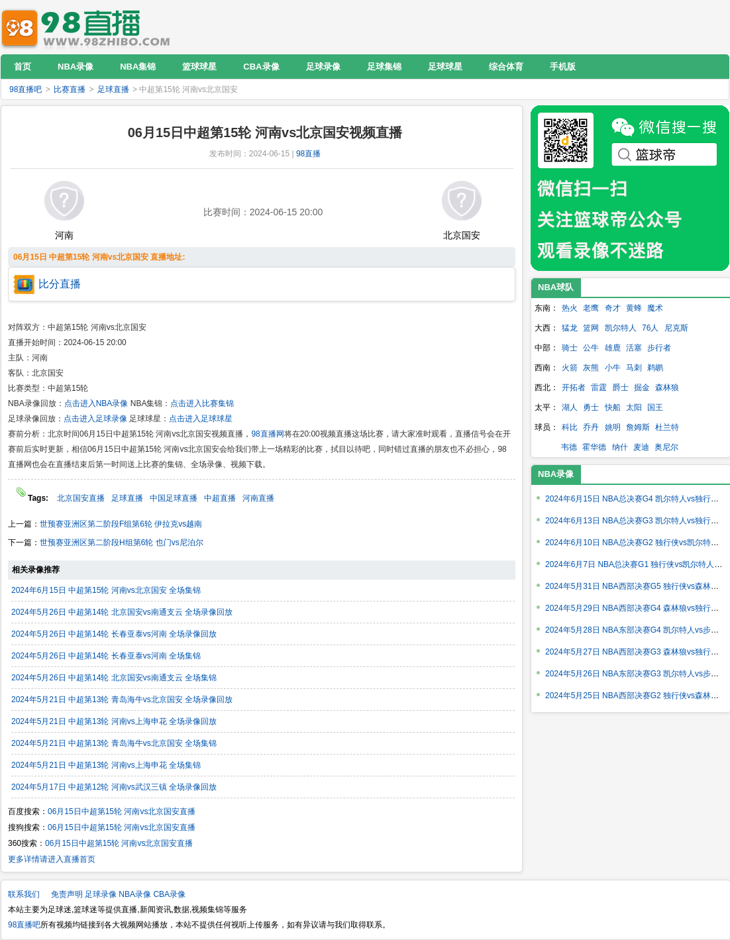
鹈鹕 (655, 367)
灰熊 (591, 367)
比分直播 (59, 283)
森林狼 (667, 387)
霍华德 (594, 447)
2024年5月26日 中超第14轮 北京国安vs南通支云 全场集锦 (114, 677)
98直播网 (267, 434)
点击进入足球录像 (95, 418)
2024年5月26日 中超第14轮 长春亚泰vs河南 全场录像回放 (114, 634)
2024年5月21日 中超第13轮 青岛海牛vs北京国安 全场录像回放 (122, 699)
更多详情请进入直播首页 (51, 859)
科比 (570, 427)
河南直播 (258, 498)
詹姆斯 (638, 427)
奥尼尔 (666, 447)
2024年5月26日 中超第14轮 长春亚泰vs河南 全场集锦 (106, 655)
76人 (650, 328)
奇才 (613, 308)
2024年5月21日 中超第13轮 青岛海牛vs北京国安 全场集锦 (114, 743)
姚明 (613, 427)
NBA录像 (556, 474)
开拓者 (574, 387)
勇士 (591, 407)
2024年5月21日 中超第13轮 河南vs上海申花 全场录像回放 (114, 721)
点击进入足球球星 (201, 418)
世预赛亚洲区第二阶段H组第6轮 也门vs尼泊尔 (121, 542)
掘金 (642, 387)
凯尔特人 (621, 328)
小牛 (613, 367)
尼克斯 (676, 328)
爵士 (621, 387)
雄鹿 (613, 347)
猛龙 (570, 328)
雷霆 (599, 387)
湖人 (570, 407)
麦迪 (641, 447)
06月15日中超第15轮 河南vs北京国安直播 (121, 811)
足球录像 (101, 894)
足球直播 (113, 89)
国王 (655, 407)
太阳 (634, 407)
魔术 (655, 308)
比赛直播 (69, 89)
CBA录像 (169, 894)
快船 (613, 407)
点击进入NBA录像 (96, 403)
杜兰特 (667, 427)
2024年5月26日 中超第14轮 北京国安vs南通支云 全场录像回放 (122, 612)
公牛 (591, 347)
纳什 (620, 447)
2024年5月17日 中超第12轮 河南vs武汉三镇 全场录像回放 (114, 787)
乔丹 (591, 427)
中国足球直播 (173, 498)
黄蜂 (634, 308)
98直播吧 (89, 27)
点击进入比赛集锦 (202, 403)
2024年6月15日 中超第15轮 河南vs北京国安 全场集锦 (106, 590)
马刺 (634, 367)
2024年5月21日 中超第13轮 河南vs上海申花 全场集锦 (106, 765)
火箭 (570, 367)
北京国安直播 (81, 498)
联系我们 (24, 894)
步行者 (659, 347)
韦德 (569, 447)
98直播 (308, 153)
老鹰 (591, 308)
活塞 (634, 347)
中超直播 (220, 498)
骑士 (570, 347)
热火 (570, 308)
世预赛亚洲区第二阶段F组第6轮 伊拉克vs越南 (121, 524)
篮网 (591, 328)
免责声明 (67, 894)
